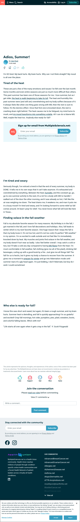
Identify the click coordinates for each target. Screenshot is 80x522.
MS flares (53, 246)
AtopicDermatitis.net (53, 476)
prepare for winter (31, 258)
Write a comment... (13, 403)
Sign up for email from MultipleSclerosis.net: (44, 125)
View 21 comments (40, 397)
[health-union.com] (19, 454)
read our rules (34, 393)
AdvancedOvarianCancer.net (56, 462)
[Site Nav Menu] (10, 2)
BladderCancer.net (52, 487)
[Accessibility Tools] (50, 2)
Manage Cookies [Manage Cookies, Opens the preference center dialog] (7, 517)
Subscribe (73, 2)
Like (19, 378)
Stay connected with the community (24, 422)
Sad (39, 378)
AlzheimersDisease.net (54, 469)
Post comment (40, 410)
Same (59, 378)
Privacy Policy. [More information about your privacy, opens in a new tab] (45, 513)
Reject (70, 517)
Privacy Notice (59, 136)
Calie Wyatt (14, 61)
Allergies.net (50, 466)
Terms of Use (22, 138)
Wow (49, 378)
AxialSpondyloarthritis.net (55, 484)
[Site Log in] (61, 2)
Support (29, 378)
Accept (56, 517)
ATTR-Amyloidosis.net (54, 480)
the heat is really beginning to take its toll (30, 98)
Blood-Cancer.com (52, 491)
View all (48, 495)
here (58, 371)
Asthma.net (49, 473)
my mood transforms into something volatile (32, 114)
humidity (48, 193)
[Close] (76, 503)
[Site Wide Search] (18, 2)
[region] (40, 511)
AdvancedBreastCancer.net (56, 458)
